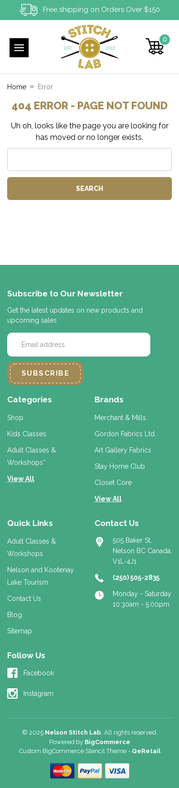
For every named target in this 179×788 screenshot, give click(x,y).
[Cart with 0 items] (155, 46)
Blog (14, 615)
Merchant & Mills (120, 417)
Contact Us (24, 598)
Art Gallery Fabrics (123, 450)
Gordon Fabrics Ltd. (125, 434)
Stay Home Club (120, 466)
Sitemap (19, 631)
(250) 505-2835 (136, 577)
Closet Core (113, 482)
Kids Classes (26, 434)
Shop (15, 417)
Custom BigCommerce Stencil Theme (72, 751)
